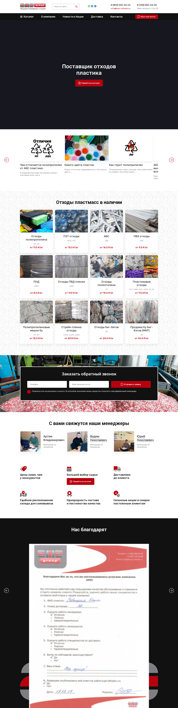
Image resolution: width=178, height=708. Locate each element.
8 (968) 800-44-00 (147, 5)
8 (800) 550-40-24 (120, 5)
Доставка (97, 16)
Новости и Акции (73, 16)
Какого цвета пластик (79, 165)
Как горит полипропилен (126, 165)
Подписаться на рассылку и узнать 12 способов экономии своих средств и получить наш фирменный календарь (84, 391)
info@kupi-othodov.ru (120, 8)
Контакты (116, 16)
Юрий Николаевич (145, 438)
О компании (48, 16)
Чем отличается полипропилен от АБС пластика (41, 166)
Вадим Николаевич (98, 438)
